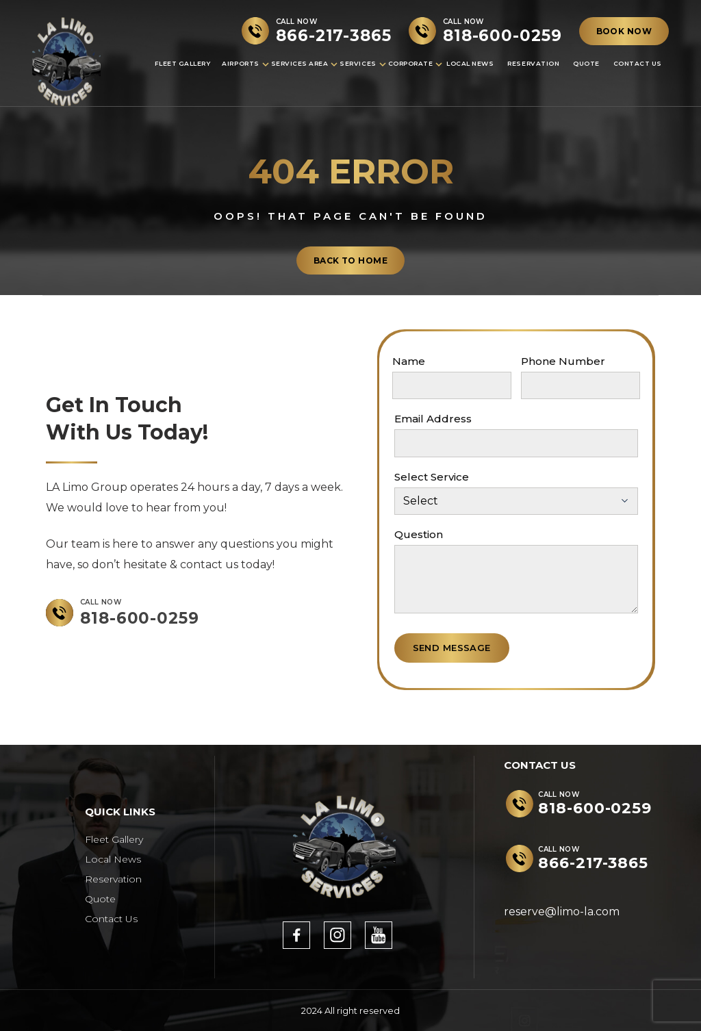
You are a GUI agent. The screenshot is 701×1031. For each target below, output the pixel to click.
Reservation (533, 63)
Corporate (410, 63)
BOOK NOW (624, 31)
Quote (586, 63)
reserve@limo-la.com (562, 911)
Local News (470, 63)
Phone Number (563, 361)
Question (418, 534)
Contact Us (637, 63)
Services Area (300, 63)
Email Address (433, 418)
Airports (240, 63)
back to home (350, 260)
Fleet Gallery (183, 63)
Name (408, 361)
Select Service (431, 476)
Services (358, 63)
